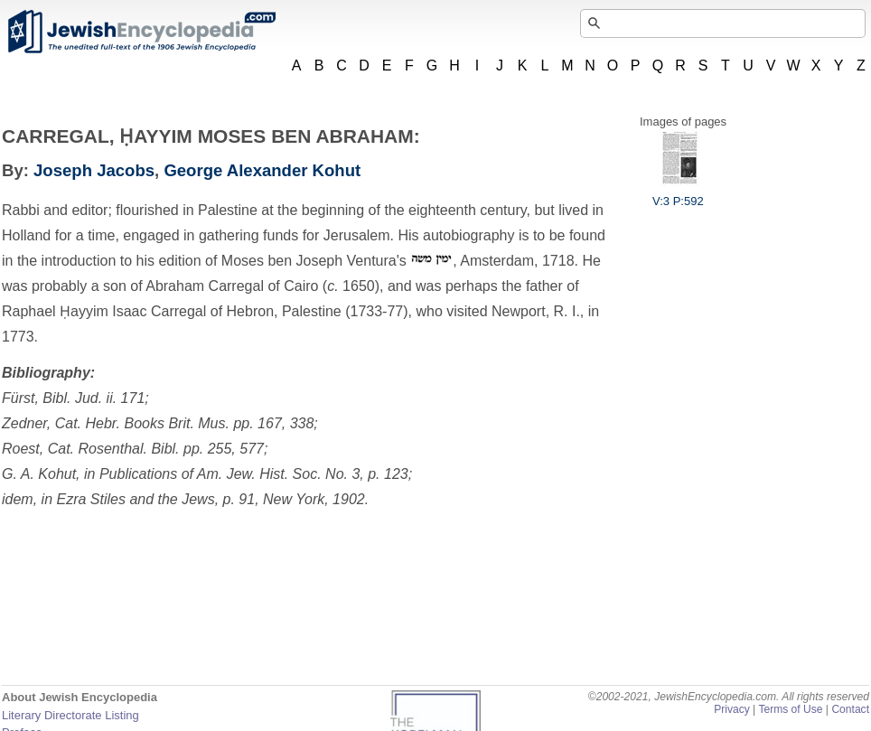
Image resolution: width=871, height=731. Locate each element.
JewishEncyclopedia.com (141, 31)
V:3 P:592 (678, 194)
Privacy (732, 709)
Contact (850, 709)
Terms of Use (790, 709)
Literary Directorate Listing (70, 715)
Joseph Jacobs (94, 170)
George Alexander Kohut (262, 170)
